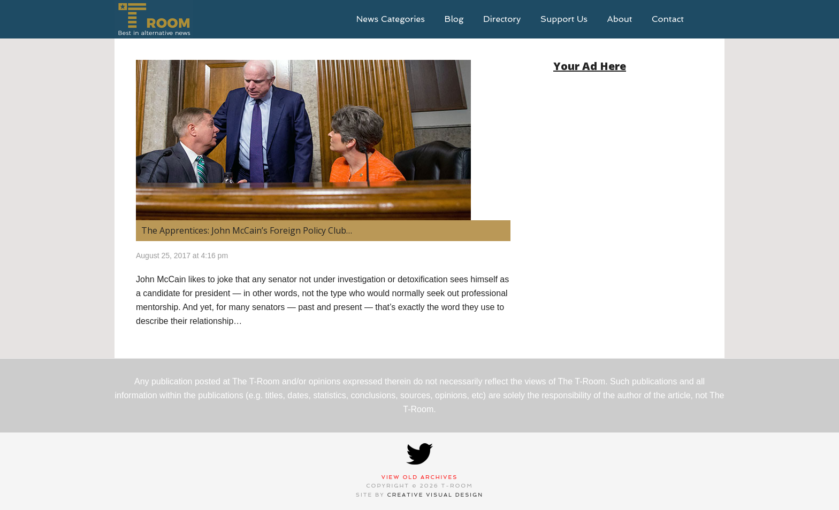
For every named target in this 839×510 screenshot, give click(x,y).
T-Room (154, 19)
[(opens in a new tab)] (323, 140)
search (708, 19)
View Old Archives (420, 477)
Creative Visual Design (435, 495)
